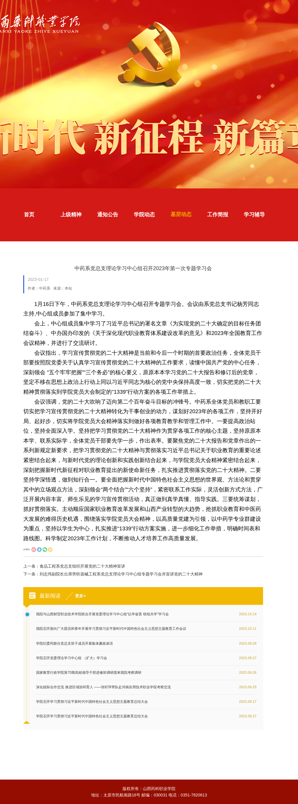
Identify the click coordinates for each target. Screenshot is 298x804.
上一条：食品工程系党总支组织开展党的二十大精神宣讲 (74, 566)
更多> (80, 595)
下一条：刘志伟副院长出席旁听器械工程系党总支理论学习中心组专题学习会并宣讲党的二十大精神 (113, 574)
